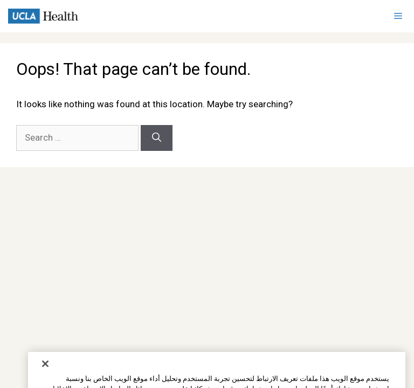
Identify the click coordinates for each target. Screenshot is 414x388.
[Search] (156, 138)
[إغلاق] (45, 374)
